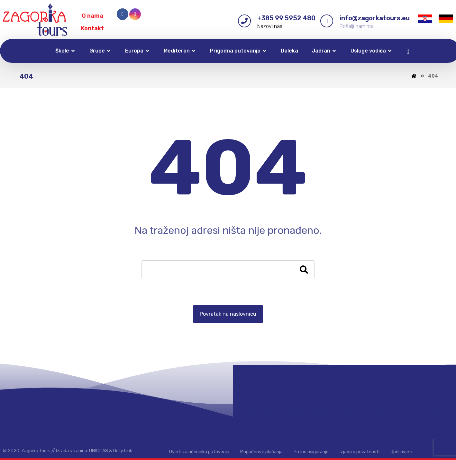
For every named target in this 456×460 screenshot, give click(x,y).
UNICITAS (98, 451)
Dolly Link (122, 451)
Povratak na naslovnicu (228, 314)
